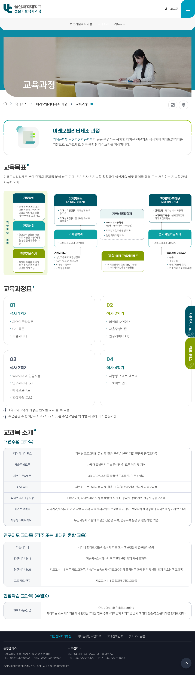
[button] (22, 104)
